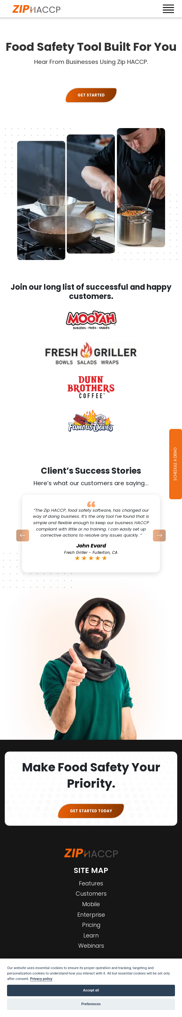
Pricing (91, 925)
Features (91, 883)
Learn (91, 935)
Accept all (91, 990)
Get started (91, 95)
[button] (22, 535)
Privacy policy (41, 979)
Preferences (91, 1004)
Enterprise (91, 915)
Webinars (91, 946)
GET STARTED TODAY (91, 811)
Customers (91, 894)
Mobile (91, 904)
